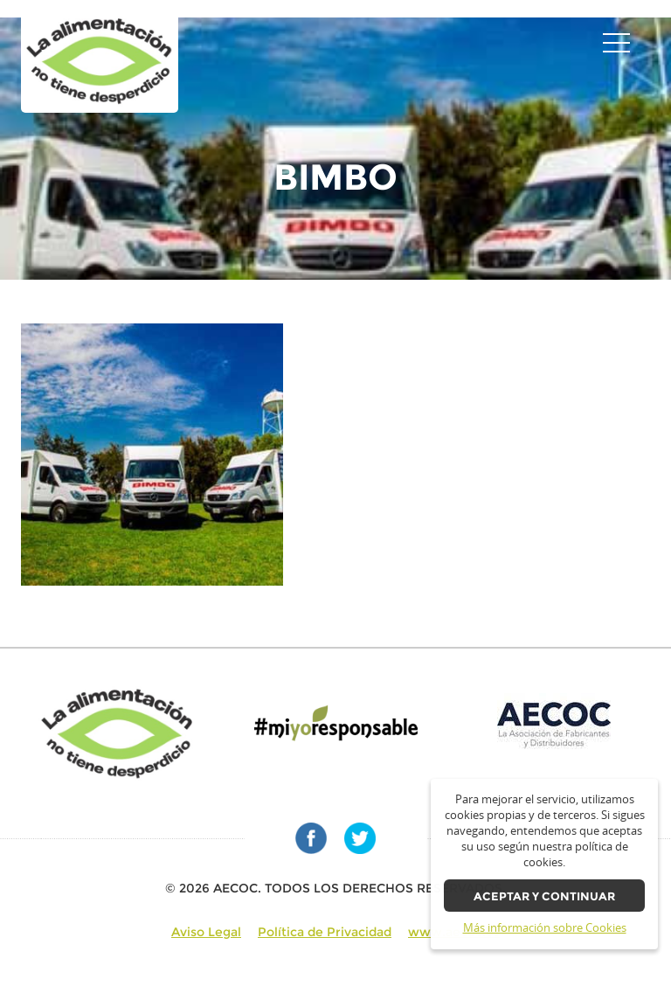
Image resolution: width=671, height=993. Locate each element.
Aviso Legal (206, 932)
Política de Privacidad (324, 932)
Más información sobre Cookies (544, 927)
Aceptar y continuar (544, 896)
